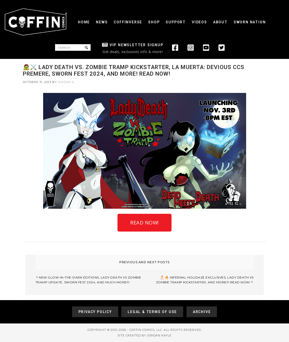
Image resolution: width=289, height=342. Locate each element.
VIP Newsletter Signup (136, 45)
